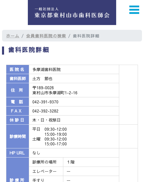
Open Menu (134, 10)
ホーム (12, 35)
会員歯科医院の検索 (46, 35)
